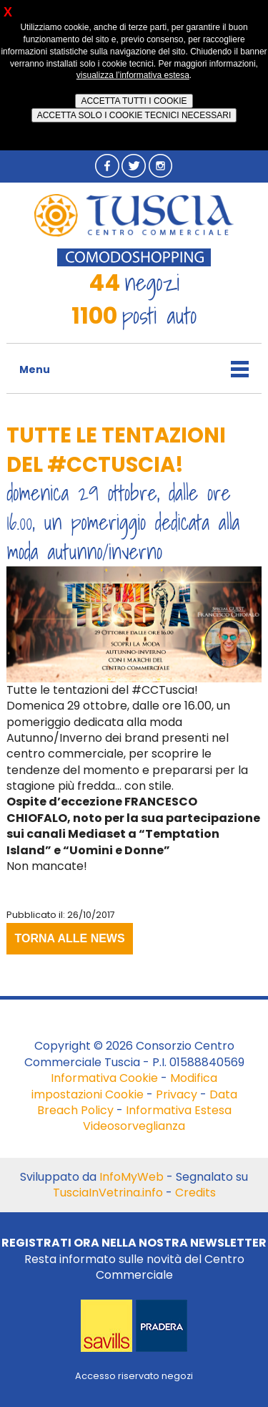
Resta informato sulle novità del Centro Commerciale (134, 1258)
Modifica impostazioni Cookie (124, 1086)
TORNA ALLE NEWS (70, 938)
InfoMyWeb (131, 1177)
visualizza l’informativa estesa (132, 75)
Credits (195, 1192)
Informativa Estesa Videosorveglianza (157, 1118)
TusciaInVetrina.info (108, 1192)
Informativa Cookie (104, 1078)
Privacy (176, 1094)
